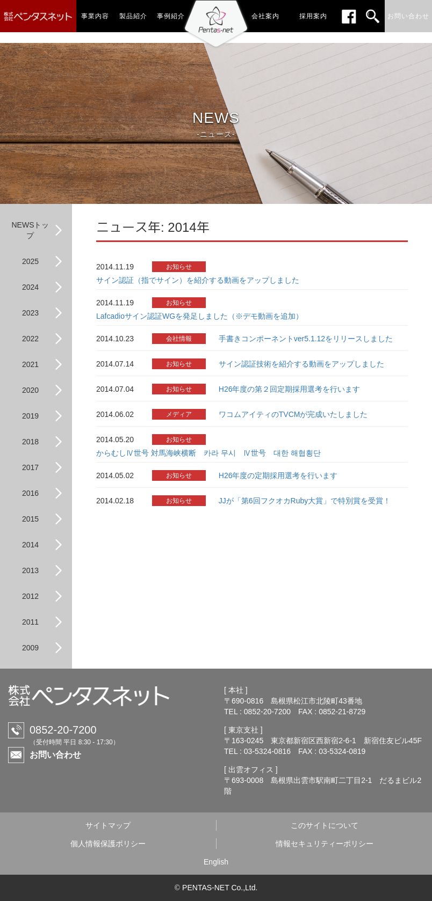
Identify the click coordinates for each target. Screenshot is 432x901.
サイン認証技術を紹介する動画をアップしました (301, 364)
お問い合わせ (55, 754)
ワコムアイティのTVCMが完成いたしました (293, 414)
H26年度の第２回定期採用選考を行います (290, 389)
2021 (30, 364)
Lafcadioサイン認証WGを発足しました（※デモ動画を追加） (199, 316)
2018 (30, 441)
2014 (30, 544)
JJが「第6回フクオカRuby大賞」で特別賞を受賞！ (305, 500)
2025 (30, 261)
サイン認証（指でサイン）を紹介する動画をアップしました (197, 280)
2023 (30, 313)
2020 (30, 390)
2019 (30, 416)
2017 (30, 467)
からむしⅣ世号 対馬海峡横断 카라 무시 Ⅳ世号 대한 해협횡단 (208, 453)
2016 (30, 493)
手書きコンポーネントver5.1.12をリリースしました (306, 338)
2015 (30, 519)
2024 (30, 287)
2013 (30, 570)
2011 (30, 622)
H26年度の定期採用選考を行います (278, 475)
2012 (30, 596)
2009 (30, 647)
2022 (30, 338)
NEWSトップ (30, 230)
